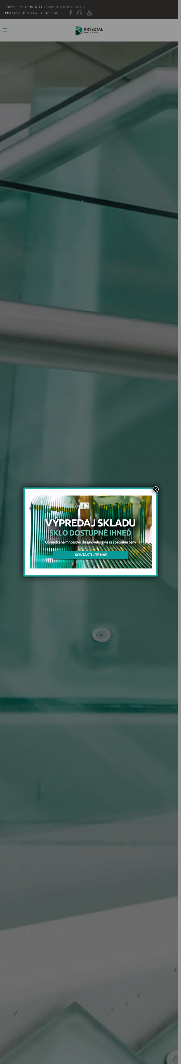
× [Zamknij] (155, 489)
